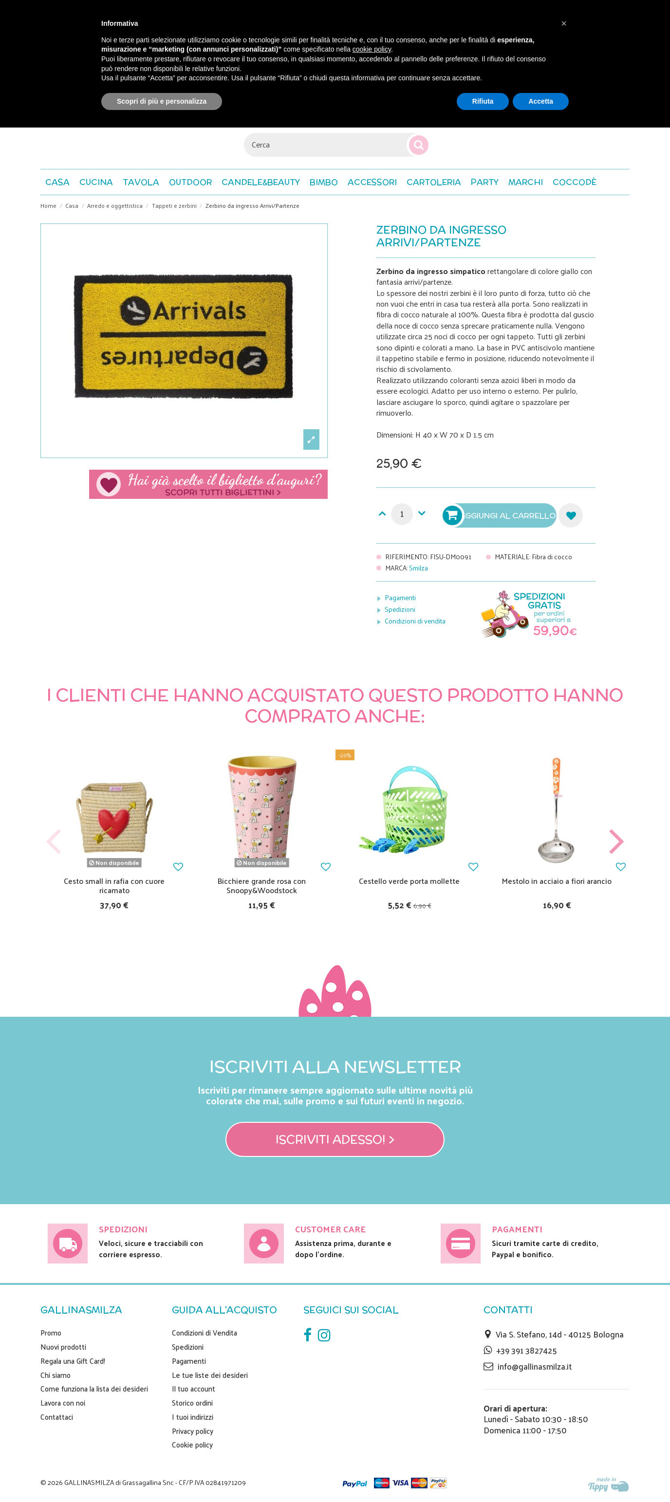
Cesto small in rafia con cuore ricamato (114, 885)
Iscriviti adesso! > (335, 1139)
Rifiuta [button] (483, 101)
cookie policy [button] (372, 49)
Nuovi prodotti (63, 1346)
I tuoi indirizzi (192, 1416)
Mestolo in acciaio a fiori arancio (557, 881)
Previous (53, 842)
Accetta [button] (540, 101)
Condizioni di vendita (415, 621)
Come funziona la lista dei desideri (94, 1388)
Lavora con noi (62, 1402)
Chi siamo (55, 1375)
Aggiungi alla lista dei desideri (570, 515)
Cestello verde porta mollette (409, 881)
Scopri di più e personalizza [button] (161, 101)
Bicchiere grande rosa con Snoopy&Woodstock (262, 885)
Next (616, 842)
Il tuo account (193, 1388)
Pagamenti (400, 597)
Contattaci (56, 1416)
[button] (574, 182)
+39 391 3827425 (526, 1350)
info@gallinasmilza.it (535, 1366)
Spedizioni (400, 609)
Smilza (418, 568)
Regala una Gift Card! (72, 1360)
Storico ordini (192, 1402)
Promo (50, 1332)
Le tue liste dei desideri (210, 1375)
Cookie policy (192, 1444)
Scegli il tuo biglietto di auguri (208, 484)
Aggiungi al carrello (501, 515)
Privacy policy (192, 1431)
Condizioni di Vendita (204, 1332)
